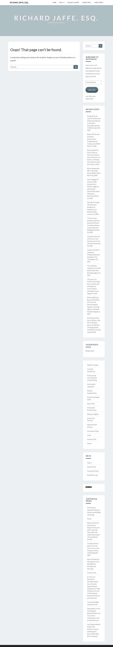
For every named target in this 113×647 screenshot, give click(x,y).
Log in (89, 463)
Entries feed (91, 467)
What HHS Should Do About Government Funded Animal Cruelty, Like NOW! (93, 139)
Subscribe (91, 90)
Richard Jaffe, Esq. (19, 2)
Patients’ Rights (93, 414)
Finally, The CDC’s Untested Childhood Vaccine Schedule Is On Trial (93, 254)
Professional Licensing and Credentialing (92, 377)
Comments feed (92, 471)
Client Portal (98, 2)
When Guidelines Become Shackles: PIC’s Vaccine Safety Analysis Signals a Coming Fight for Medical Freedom (93, 304)
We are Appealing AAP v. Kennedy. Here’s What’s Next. (94, 170)
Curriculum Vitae (93, 431)
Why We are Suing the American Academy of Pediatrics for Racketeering (93, 207)
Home (54, 2)
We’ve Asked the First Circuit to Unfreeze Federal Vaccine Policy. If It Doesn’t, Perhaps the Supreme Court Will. (93, 157)
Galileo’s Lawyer (73, 2)
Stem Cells (91, 404)
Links (89, 435)
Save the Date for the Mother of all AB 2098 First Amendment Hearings (93, 564)
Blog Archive (89, 351)
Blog (61, 2)
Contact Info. (86, 2)
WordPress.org (92, 475)
